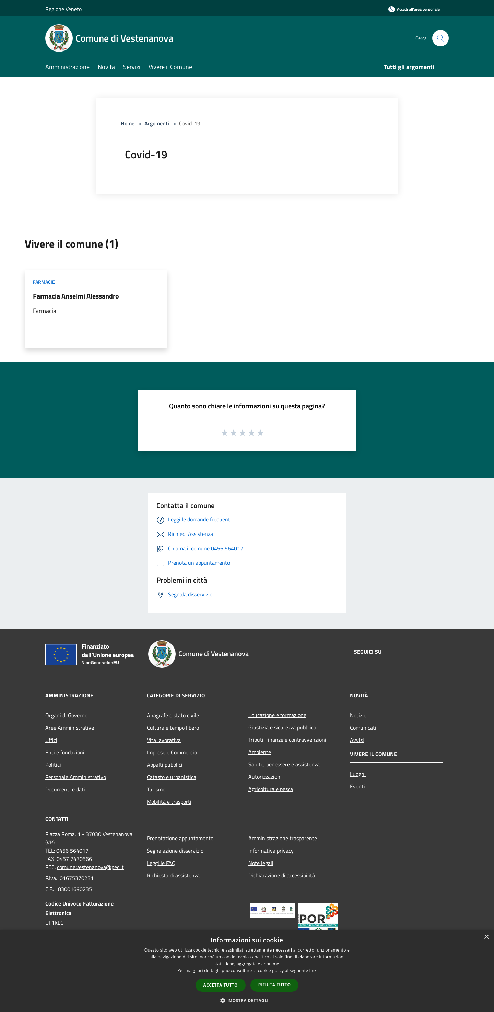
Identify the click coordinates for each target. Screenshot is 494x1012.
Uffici (51, 740)
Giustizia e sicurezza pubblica (282, 727)
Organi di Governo (66, 715)
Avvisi (357, 740)
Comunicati (363, 727)
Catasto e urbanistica (171, 777)
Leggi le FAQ (161, 863)
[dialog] (247, 971)
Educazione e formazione (277, 715)
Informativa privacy (271, 850)
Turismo (156, 789)
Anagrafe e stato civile (173, 715)
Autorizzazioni (265, 777)
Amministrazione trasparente (282, 838)
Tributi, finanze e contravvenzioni (287, 739)
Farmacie (44, 281)
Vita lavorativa (164, 740)
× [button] (486, 937)
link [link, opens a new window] (313, 971)
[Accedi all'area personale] (414, 9)
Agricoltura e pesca (270, 789)
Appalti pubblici (165, 765)
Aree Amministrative (69, 727)
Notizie (358, 715)
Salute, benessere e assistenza (284, 764)
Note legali (260, 863)
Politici (53, 765)
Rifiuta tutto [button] (274, 985)
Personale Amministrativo (75, 777)
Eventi (357, 786)
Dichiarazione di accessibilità (281, 875)
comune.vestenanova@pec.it (90, 867)
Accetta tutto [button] (220, 985)
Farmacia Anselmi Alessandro (76, 296)
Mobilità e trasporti (169, 802)
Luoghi (358, 774)
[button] (247, 1000)
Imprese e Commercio (172, 752)
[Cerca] (440, 38)
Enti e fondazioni (64, 752)
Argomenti (156, 123)
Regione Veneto (63, 9)
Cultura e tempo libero (173, 727)
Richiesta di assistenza (173, 875)
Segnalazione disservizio (175, 850)
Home (127, 123)
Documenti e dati (65, 789)
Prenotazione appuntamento (180, 838)
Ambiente (259, 752)
